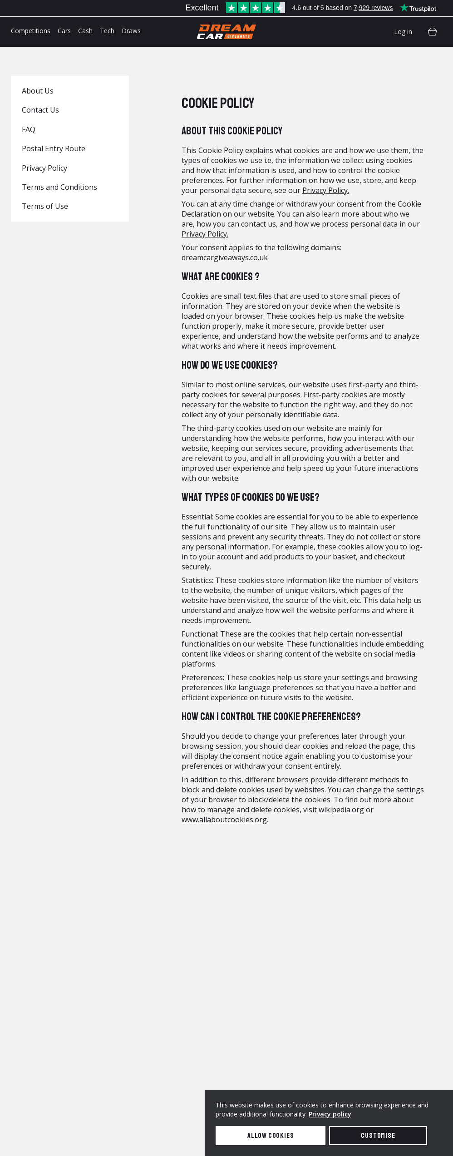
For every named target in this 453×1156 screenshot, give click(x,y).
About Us (38, 91)
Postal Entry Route (53, 148)
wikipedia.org (341, 810)
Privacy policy (330, 1114)
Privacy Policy (44, 168)
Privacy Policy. (325, 190)
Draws (131, 30)
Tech (107, 30)
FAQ (28, 129)
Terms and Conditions (59, 187)
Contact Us (40, 110)
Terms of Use (45, 206)
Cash (85, 30)
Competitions (30, 30)
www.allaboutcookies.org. (225, 820)
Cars (64, 30)
